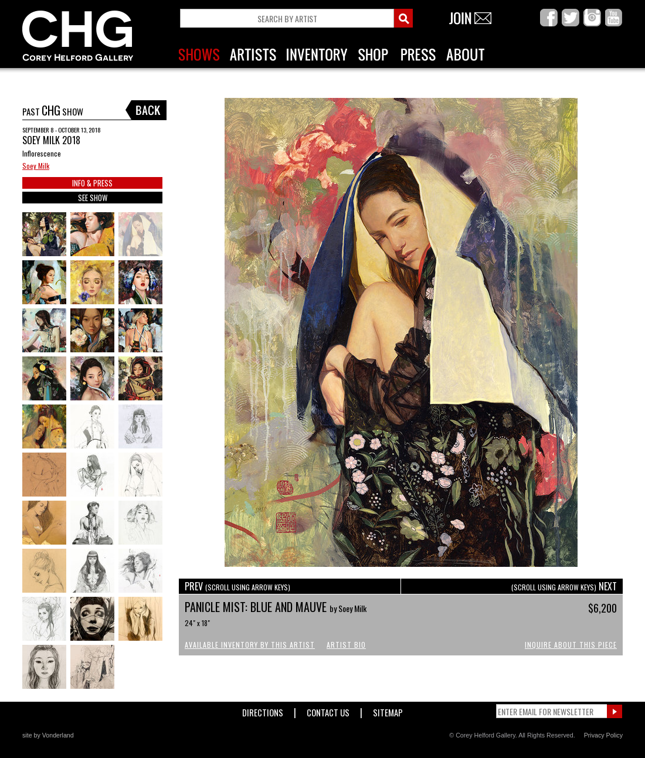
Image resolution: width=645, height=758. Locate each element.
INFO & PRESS (92, 183)
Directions (262, 710)
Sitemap (388, 710)
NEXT (564, 586)
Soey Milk (35, 166)
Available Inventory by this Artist (250, 645)
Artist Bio (346, 645)
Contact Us (328, 710)
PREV (237, 586)
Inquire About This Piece (571, 645)
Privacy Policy (603, 735)
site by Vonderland (48, 735)
